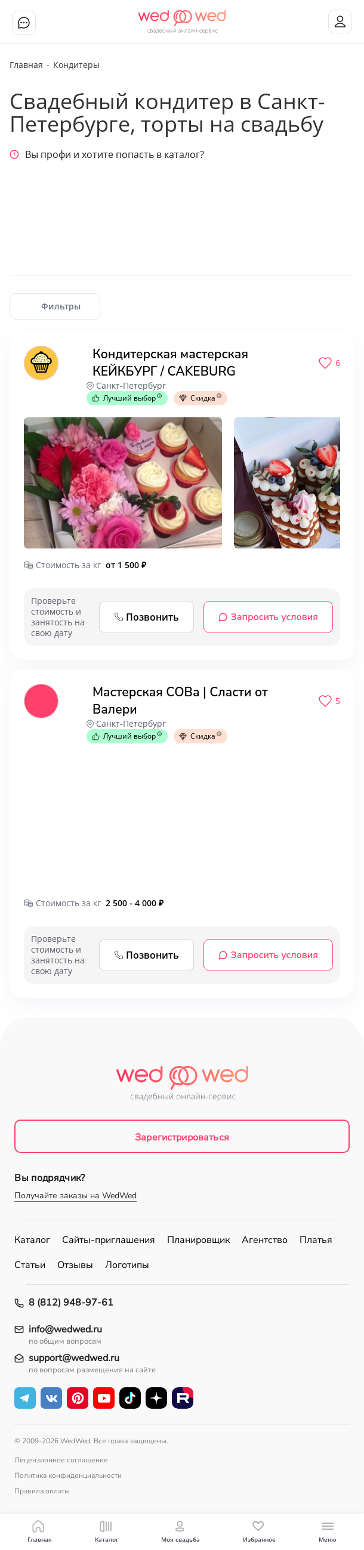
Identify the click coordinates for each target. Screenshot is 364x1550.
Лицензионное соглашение (61, 1460)
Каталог (32, 1240)
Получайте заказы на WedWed (75, 1195)
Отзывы (75, 1265)
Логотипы (127, 1265)
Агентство (265, 1240)
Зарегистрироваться (182, 1137)
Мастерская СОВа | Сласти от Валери (180, 701)
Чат (24, 23)
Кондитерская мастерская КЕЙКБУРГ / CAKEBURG (170, 363)
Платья (316, 1240)
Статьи (29, 1265)
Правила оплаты (42, 1491)
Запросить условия (268, 617)
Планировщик (198, 1240)
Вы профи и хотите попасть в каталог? (107, 154)
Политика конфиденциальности (68, 1475)
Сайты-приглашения (108, 1240)
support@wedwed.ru (74, 1358)
